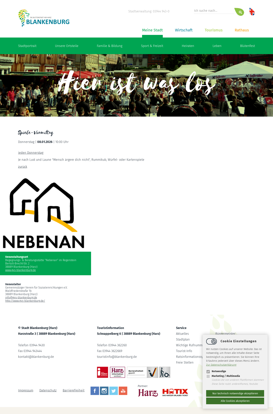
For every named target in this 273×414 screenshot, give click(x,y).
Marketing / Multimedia (223, 376)
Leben (217, 46)
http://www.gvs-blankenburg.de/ (25, 300)
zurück (22, 167)
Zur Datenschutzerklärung (221, 364)
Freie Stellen (185, 362)
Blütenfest (247, 46)
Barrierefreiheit (73, 390)
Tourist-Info (184, 351)
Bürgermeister (225, 334)
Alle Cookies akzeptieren (235, 400)
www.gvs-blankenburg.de (20, 270)
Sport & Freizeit (152, 46)
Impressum (25, 390)
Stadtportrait (27, 46)
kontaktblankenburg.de (36, 357)
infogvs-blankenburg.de (21, 297)
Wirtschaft (184, 30)
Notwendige (216, 371)
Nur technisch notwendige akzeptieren (235, 393)
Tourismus (214, 30)
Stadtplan (183, 339)
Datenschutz (48, 390)
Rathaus (242, 30)
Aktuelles (182, 334)
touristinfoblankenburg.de (117, 357)
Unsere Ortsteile (66, 46)
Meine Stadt (152, 30)
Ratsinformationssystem (193, 357)
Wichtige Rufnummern (191, 345)
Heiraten (188, 46)
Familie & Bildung (109, 46)
